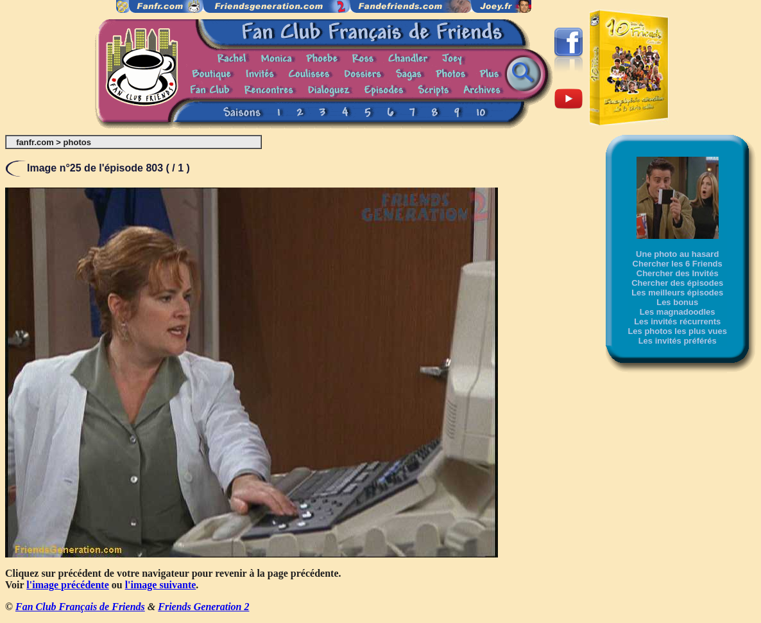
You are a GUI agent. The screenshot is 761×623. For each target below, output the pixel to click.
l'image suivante (160, 584)
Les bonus (677, 302)
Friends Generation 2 (203, 606)
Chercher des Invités (678, 273)
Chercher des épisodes (677, 283)
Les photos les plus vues (677, 331)
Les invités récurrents (677, 321)
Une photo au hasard (677, 254)
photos (77, 142)
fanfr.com (35, 142)
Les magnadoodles (677, 312)
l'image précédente (67, 584)
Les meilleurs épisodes (677, 292)
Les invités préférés (677, 341)
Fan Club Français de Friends (80, 606)
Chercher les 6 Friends (678, 263)
